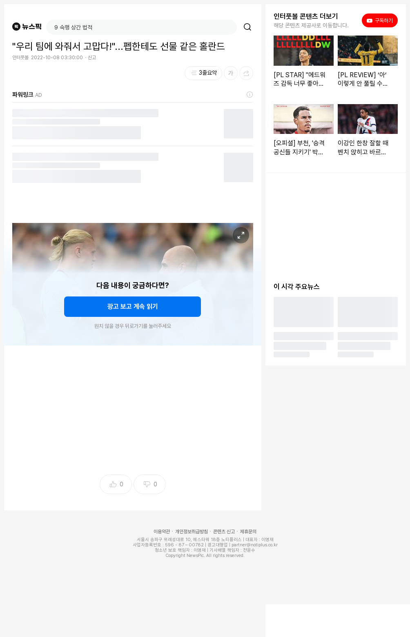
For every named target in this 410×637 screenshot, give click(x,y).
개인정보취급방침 (191, 532)
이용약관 (162, 532)
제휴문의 (248, 532)
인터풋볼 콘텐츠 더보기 (306, 16)
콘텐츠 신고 (224, 532)
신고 (92, 57)
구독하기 (380, 20)
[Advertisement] (132, 412)
